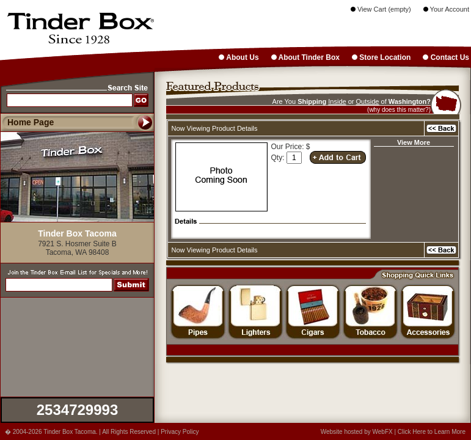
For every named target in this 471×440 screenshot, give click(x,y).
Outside (367, 101)
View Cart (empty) (381, 9)
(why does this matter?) (399, 109)
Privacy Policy (180, 431)
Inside (337, 101)
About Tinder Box (305, 57)
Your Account (446, 9)
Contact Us (446, 57)
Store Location (381, 57)
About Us (238, 57)
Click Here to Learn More (432, 431)
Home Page (30, 122)
